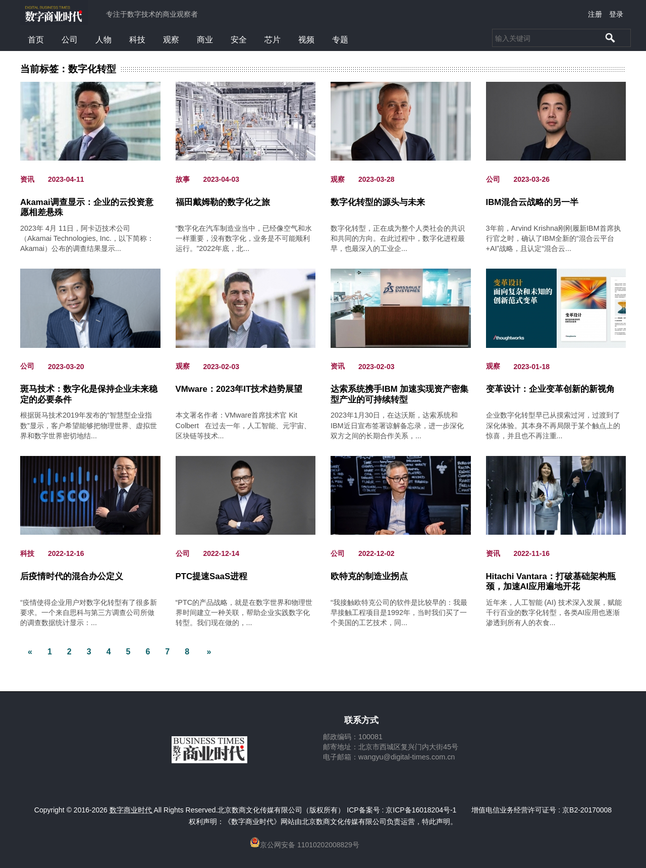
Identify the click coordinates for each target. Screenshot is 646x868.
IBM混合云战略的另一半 (532, 202)
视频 (306, 39)
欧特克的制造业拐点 (369, 576)
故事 (183, 179)
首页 (36, 39)
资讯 (27, 179)
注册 (595, 14)
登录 (616, 14)
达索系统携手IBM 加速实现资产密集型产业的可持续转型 (399, 394)
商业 (205, 39)
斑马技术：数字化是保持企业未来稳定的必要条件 (88, 394)
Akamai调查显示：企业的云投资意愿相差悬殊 (86, 207)
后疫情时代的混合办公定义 (71, 576)
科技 (137, 39)
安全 (239, 39)
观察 (171, 39)
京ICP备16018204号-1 (421, 810)
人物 (103, 39)
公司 (70, 39)
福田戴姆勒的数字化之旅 (223, 202)
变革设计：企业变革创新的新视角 (550, 389)
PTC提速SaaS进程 (212, 576)
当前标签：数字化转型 (68, 69)
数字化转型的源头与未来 (378, 202)
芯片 (272, 39)
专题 (340, 39)
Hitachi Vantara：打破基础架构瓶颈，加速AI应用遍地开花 (551, 581)
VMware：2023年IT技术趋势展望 (239, 389)
